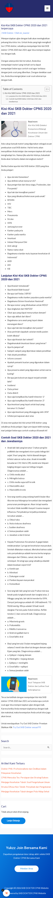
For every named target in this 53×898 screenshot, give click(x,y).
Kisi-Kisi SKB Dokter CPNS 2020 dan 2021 (22, 93)
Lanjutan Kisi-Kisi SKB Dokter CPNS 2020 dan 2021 (28, 96)
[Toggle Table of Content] (46, 89)
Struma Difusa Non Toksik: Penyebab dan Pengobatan (26, 787)
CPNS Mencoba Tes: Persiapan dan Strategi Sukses (24, 777)
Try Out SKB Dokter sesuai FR (27, 727)
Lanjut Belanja (13, 820)
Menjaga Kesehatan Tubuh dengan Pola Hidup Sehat (25, 791)
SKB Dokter (7, 33)
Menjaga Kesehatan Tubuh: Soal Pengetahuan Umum (25, 782)
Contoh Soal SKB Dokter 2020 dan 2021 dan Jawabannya (25, 100)
